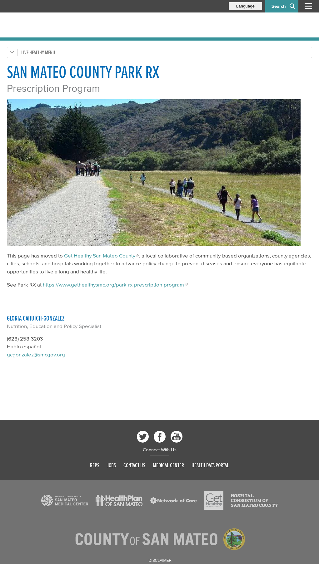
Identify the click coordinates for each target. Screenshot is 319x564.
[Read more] (159, 172)
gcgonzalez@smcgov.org (36, 354)
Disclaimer (160, 560)
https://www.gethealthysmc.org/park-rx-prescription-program (113, 284)
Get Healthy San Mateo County (99, 255)
